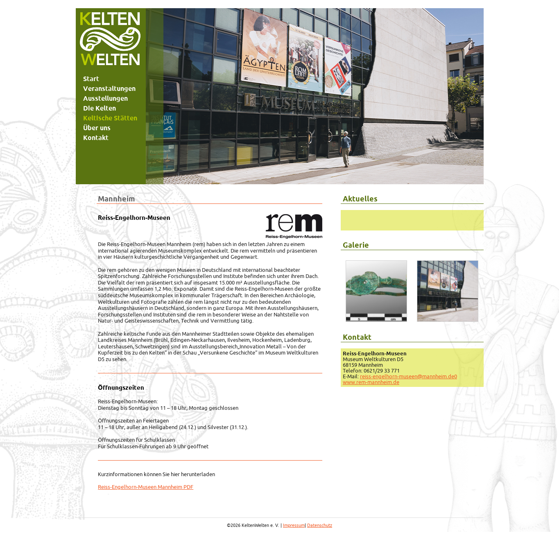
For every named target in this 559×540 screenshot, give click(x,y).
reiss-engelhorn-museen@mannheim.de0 (408, 376)
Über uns (97, 127)
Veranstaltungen (109, 88)
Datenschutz (319, 525)
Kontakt (96, 137)
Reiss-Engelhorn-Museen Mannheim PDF (145, 487)
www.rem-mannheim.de (371, 382)
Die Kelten (99, 108)
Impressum (294, 525)
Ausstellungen (105, 98)
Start (91, 78)
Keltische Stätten (110, 118)
